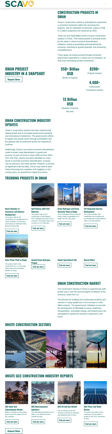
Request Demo (14, 79)
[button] (105, 4)
